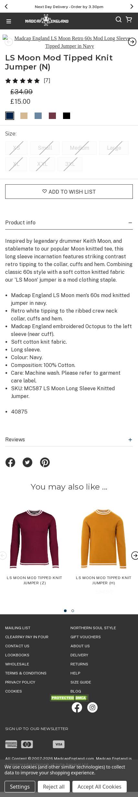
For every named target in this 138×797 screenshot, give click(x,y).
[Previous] (6, 6)
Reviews (69, 430)
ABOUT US (80, 637)
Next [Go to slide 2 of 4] (130, 38)
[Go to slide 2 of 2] (72, 601)
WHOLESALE (17, 655)
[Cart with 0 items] (129, 21)
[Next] (131, 6)
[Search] (118, 20)
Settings (20, 786)
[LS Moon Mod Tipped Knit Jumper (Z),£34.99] (34, 540)
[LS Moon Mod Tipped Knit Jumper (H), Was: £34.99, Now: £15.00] (103, 540)
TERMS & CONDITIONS (26, 664)
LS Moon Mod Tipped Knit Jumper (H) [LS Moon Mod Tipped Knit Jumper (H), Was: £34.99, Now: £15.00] (104, 571)
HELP (75, 664)
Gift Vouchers (85, 628)
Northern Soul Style (93, 619)
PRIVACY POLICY (20, 673)
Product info (69, 213)
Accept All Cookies (100, 786)
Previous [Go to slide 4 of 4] (7, 38)
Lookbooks (17, 646)
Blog (75, 682)
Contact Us (17, 637)
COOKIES (13, 682)
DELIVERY (79, 646)
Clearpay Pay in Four (26, 628)
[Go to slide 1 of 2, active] (65, 601)
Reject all (54, 786)
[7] (47, 71)
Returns (79, 655)
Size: (11, 125)
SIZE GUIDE (80, 673)
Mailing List (17, 619)
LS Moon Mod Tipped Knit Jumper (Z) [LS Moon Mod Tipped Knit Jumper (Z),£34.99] (34, 571)
